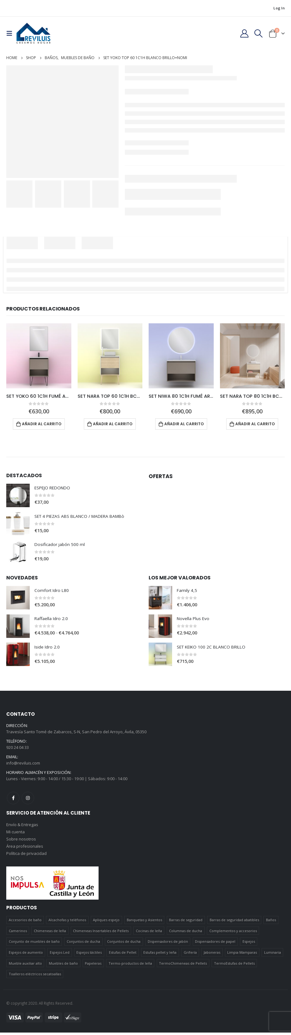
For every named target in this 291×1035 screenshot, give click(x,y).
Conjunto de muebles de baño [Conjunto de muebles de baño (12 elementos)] (34, 944)
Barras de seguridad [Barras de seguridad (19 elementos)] (185, 922)
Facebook (13, 799)
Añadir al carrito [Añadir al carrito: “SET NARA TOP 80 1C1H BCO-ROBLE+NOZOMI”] (255, 424)
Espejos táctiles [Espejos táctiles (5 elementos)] (89, 954)
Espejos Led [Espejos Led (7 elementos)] (59, 954)
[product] (38, 355)
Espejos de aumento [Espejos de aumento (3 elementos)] (26, 954)
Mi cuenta (15, 833)
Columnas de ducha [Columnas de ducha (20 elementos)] (185, 933)
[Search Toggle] (258, 33)
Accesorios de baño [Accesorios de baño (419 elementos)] (25, 922)
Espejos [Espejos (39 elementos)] (249, 944)
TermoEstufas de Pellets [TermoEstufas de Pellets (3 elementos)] (234, 965)
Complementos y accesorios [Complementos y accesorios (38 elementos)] (233, 933)
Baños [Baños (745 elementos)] (271, 922)
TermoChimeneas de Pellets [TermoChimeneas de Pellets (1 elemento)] (183, 965)
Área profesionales (24, 848)
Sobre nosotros (21, 841)
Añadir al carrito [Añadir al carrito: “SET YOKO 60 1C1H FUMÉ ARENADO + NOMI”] (41, 424)
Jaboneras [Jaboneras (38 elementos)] (212, 954)
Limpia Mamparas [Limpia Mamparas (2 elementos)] (242, 954)
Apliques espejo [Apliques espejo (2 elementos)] (106, 922)
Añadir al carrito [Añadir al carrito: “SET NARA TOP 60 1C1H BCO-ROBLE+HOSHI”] (112, 424)
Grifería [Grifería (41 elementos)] (190, 954)
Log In (279, 8)
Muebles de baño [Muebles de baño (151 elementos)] (63, 965)
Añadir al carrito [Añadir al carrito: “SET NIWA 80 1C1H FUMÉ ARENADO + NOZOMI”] (184, 424)
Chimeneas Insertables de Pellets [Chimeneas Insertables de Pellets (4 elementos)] (101, 933)
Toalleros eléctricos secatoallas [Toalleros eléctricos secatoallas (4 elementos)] (35, 976)
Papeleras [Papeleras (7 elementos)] (93, 965)
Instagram (28, 799)
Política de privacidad (26, 856)
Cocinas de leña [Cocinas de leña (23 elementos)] (149, 933)
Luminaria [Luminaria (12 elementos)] (272, 954)
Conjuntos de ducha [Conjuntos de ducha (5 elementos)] (123, 944)
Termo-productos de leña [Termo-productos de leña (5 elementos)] (130, 965)
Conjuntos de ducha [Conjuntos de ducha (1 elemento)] (83, 944)
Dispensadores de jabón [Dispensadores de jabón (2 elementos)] (168, 944)
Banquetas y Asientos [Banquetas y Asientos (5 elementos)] (144, 922)
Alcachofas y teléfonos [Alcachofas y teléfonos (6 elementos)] (67, 922)
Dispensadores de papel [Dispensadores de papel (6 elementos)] (215, 944)
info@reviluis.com (23, 764)
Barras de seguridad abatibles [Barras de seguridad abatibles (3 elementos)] (234, 922)
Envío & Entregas (22, 826)
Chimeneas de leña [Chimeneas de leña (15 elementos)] (50, 933)
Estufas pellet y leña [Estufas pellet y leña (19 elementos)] (159, 954)
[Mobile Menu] (11, 33)
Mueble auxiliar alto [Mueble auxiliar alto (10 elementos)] (25, 965)
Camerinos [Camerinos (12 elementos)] (18, 933)
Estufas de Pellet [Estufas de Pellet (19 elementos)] (122, 954)
